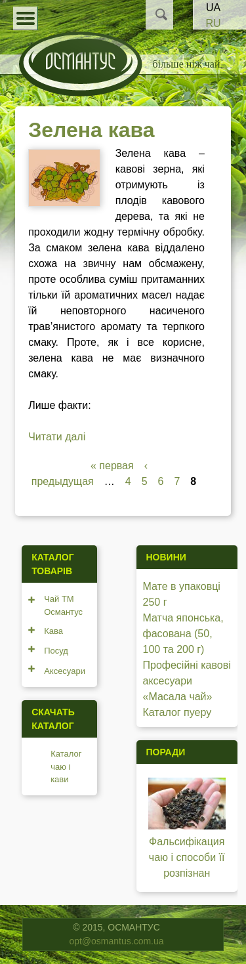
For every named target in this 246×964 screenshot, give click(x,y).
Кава (53, 631)
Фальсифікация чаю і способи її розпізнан (187, 857)
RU (212, 23)
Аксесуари (64, 671)
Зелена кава (91, 130)
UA (213, 7)
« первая (112, 465)
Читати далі (56, 436)
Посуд (56, 651)
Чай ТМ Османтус (63, 605)
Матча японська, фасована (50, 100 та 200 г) (183, 633)
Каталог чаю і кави (66, 766)
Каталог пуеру (177, 712)
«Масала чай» (178, 696)
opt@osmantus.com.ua (116, 941)
